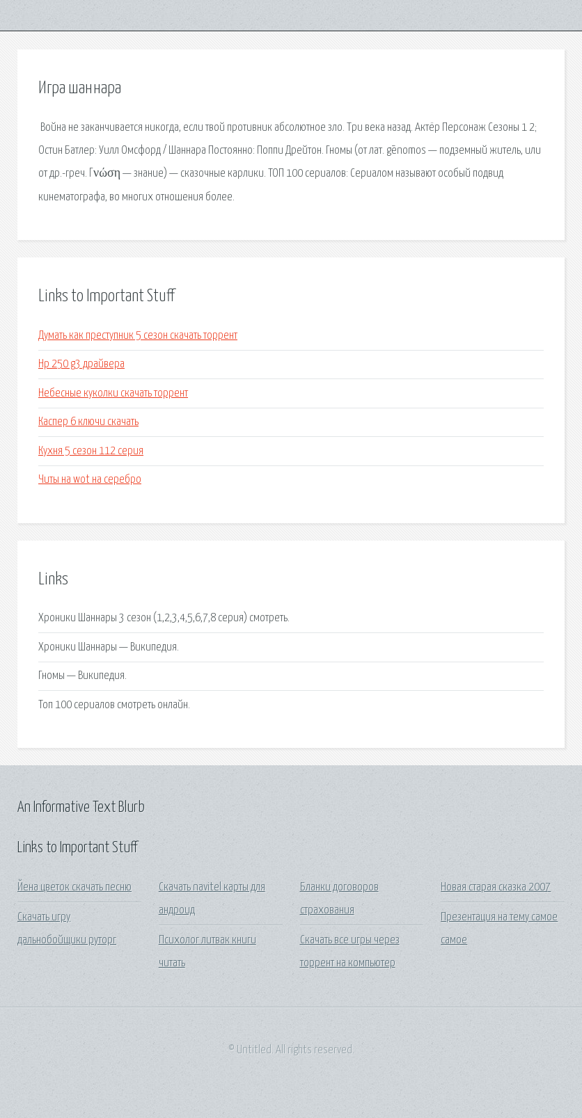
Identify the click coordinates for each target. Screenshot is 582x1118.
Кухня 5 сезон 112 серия (90, 451)
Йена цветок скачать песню (74, 887)
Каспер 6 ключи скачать (88, 422)
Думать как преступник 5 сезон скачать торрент (137, 336)
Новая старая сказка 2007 (496, 887)
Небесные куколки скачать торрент (113, 393)
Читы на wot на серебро (89, 480)
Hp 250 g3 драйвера (81, 364)
